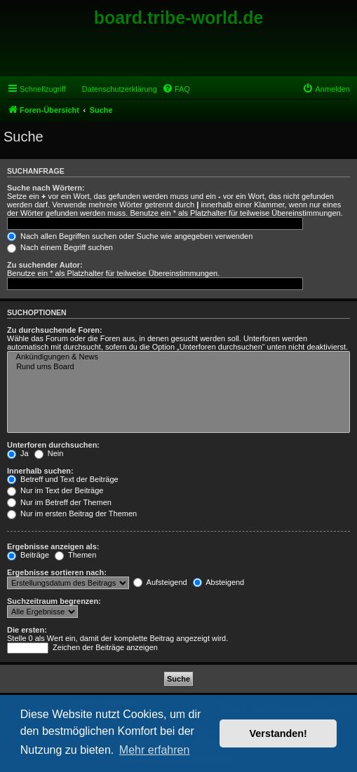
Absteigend (219, 582)
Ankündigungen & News (178, 357)
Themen (75, 555)
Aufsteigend (160, 582)
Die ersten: (27, 630)
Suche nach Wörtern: (46, 188)
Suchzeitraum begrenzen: (54, 601)
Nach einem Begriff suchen (60, 247)
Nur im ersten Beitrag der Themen (72, 513)
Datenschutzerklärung (119, 89)
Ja (18, 453)
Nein (49, 453)
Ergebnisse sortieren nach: (57, 572)
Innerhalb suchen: (40, 471)
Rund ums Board (178, 367)
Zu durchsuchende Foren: (54, 330)
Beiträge (28, 555)
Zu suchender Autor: (45, 265)
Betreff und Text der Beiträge (63, 479)
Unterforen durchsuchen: (53, 445)
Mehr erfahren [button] (154, 750)
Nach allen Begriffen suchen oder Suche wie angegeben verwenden (129, 236)
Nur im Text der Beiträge (55, 490)
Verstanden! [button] (278, 733)
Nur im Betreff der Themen (59, 502)
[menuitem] (176, 89)
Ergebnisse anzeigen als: (53, 546)
